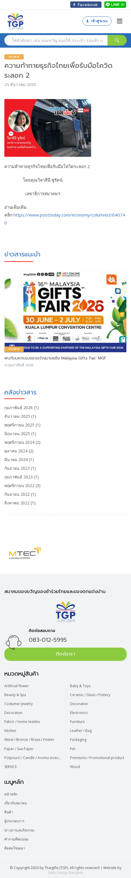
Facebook (85, 5)
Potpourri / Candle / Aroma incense (32, 757)
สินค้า (8, 812)
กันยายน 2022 (17, 494)
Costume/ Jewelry (18, 703)
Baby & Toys (80, 685)
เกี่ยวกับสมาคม (15, 803)
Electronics (79, 712)
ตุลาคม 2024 (15, 451)
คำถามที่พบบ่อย (16, 839)
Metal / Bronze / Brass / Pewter (29, 739)
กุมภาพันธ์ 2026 (18, 407)
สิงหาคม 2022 (16, 503)
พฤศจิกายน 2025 (19, 425)
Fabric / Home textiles (22, 721)
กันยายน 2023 (17, 468)
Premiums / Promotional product (97, 757)
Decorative (79, 703)
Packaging (78, 739)
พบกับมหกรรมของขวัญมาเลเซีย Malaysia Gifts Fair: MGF (55, 358)
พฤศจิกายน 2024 (19, 442)
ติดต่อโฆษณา (14, 848)
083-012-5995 (48, 639)
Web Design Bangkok (65, 872)
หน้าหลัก (10, 794)
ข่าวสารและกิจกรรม (19, 830)
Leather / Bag (81, 730)
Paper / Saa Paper (19, 748)
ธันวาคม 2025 (17, 416)
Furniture (77, 721)
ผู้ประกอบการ (14, 821)
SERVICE (10, 766)
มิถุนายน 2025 (17, 433)
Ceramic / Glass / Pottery (90, 694)
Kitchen (10, 730)
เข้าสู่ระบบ (97, 20)
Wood (75, 766)
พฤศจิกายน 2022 (19, 485)
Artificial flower (16, 685)
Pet (72, 748)
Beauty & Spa (15, 694)
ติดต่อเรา (65, 653)
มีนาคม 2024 (16, 459)
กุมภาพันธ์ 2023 (18, 477)
